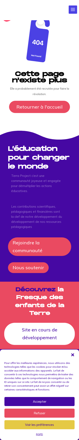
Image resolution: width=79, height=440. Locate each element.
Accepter (39, 402)
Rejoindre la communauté (27, 246)
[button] (73, 355)
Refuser (39, 413)
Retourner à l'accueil (39, 107)
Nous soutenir (28, 267)
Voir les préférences (39, 425)
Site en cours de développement (39, 333)
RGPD (39, 434)
